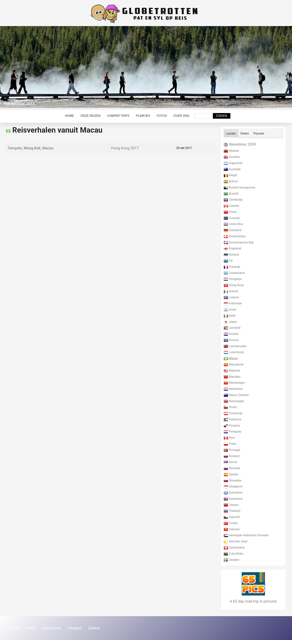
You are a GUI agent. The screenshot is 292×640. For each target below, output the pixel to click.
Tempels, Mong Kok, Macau (31, 148)
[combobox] (203, 116)
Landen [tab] (231, 133)
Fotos (162, 115)
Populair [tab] (258, 133)
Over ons (181, 115)
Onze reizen (90, 115)
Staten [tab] (244, 133)
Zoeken (221, 116)
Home (69, 115)
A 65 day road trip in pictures (253, 601)
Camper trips (118, 115)
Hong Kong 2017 (125, 148)
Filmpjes (143, 115)
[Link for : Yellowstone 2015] (146, 67)
